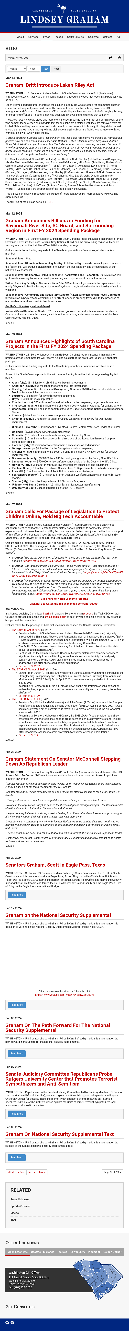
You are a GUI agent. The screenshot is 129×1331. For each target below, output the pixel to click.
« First (11, 1172)
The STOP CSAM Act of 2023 (29, 669)
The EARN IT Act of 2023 (26, 630)
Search (119, 37)
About (20, 36)
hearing (47, 613)
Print (119, 57)
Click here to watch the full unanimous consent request (64, 603)
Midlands (48, 1252)
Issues (59, 36)
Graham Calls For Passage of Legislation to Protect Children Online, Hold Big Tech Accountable (62, 514)
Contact (107, 36)
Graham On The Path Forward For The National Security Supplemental (57, 1027)
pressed (88, 613)
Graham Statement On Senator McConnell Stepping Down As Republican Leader (63, 761)
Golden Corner (112, 1252)
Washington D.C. (18, 1252)
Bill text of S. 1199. (29, 695)
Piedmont (94, 1252)
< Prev (21, 1172)
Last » (42, 1172)
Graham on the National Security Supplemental (58, 915)
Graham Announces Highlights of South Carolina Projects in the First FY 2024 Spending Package (60, 343)
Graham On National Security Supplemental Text (59, 1134)
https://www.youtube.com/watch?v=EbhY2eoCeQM (64, 994)
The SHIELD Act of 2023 (26, 699)
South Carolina (75, 36)
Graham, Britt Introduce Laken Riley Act (49, 85)
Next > (32, 1172)
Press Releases (20, 1199)
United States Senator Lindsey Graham (64, 16)
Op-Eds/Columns (20, 1206)
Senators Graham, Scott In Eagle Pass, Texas (55, 865)
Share (111, 57)
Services (33, 36)
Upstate (36, 1252)
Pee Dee (62, 1252)
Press (46, 36)
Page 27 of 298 (112, 1172)
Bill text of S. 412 (28, 735)
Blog (26, 57)
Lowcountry (77, 1252)
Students (93, 36)
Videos (15, 1213)
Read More (17, 894)
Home (10, 37)
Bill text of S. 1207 (29, 666)
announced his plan (55, 616)
